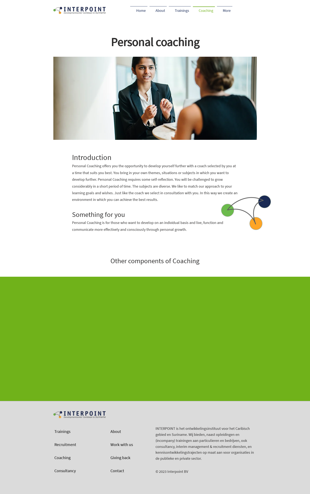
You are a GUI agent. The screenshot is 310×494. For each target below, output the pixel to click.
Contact (117, 470)
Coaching (62, 457)
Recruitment (65, 444)
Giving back (120, 457)
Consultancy (65, 470)
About (115, 431)
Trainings (62, 431)
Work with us (121, 444)
